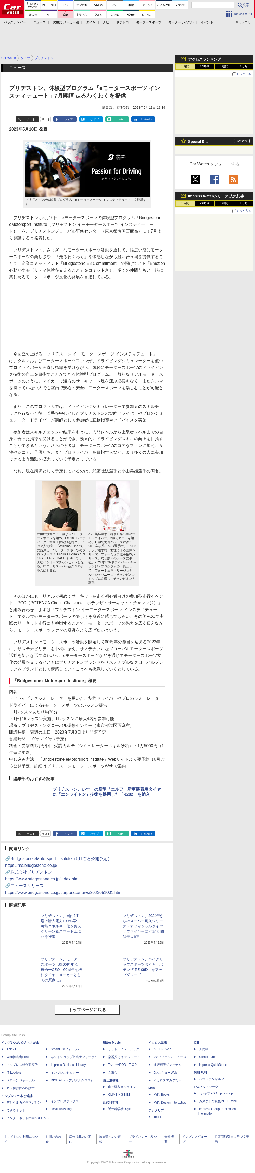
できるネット (16, 1110)
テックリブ (156, 1110)
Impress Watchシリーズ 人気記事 (216, 196)
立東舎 (112, 1072)
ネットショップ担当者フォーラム (74, 1057)
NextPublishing (61, 1109)
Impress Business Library (68, 1065)
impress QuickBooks (213, 1065)
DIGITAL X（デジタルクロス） (72, 1080)
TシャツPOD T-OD (122, 1065)
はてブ (94, 119)
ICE (196, 1042)
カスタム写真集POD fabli (218, 1101)
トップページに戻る (87, 1010)
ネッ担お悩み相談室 (21, 1088)
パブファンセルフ (211, 1079)
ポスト (31, 119)
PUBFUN (200, 1072)
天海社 (203, 1049)
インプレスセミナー (65, 1072)
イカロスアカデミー (168, 1080)
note (120, 119)
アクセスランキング (204, 59)
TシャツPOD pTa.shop (216, 1093)
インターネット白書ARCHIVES (28, 1118)
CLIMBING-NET (119, 1095)
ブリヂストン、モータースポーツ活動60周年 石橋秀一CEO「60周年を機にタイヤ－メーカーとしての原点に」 (61, 969)
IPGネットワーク (206, 1087)
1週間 (224, 66)
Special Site (198, 141)
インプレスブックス (65, 1101)
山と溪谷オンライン (122, 1087)
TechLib (159, 1117)
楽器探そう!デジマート (124, 1057)
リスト (46, 119)
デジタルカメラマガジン (24, 1102)
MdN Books (162, 1095)
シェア (68, 119)
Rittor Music (112, 1042)
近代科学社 (110, 1102)
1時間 (185, 66)
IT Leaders (14, 1072)
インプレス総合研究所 (22, 1065)
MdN (151, 1088)
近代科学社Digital (120, 1109)
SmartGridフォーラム (66, 1049)
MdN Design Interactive (170, 1102)
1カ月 (244, 66)
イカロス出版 (157, 1042)
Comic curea (207, 1057)
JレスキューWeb (165, 1072)
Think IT (12, 1049)
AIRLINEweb (162, 1049)
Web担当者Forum (19, 1057)
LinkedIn (146, 119)
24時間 (204, 66)
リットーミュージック (123, 1049)
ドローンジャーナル (21, 1080)
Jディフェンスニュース (170, 1057)
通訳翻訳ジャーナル (168, 1065)
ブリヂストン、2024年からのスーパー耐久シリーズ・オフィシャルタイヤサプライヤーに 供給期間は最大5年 (143, 926)
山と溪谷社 (110, 1080)
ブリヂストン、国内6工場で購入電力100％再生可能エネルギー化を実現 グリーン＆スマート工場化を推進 (61, 926)
